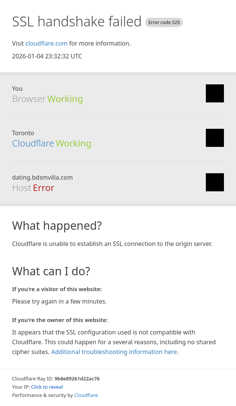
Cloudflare (33, 143)
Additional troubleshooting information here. (115, 352)
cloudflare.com (46, 43)
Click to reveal (47, 386)
